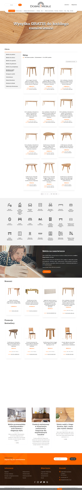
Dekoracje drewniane (12, 86)
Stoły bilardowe (10, 80)
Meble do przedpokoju (12, 66)
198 (54, 194)
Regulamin (7, 471)
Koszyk (42, 477)
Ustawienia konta (44, 475)
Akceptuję (60, 488)
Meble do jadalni (10, 54)
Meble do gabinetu (11, 63)
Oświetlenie (9, 77)
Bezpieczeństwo (26, 471)
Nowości (61, 10)
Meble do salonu (10, 57)
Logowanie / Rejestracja (46, 471)
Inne (42, 10)
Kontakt (71, 10)
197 (51, 194)
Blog (68, 10)
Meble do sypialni (11, 60)
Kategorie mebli (10, 74)
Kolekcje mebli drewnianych (30, 10)
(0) (67, 4)
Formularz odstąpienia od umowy (11, 475)
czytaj (17, 442)
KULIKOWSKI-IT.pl (74, 487)
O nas (65, 10)
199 (56, 194)
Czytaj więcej (47, 271)
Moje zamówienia (44, 473)
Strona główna (11, 10)
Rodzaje (38, 10)
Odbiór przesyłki (8, 477)
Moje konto (74, 4)
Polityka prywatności (27, 475)
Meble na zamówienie (49, 10)
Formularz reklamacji (9, 473)
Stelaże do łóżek (10, 83)
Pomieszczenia (19, 10)
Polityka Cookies (26, 473)
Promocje (56, 10)
